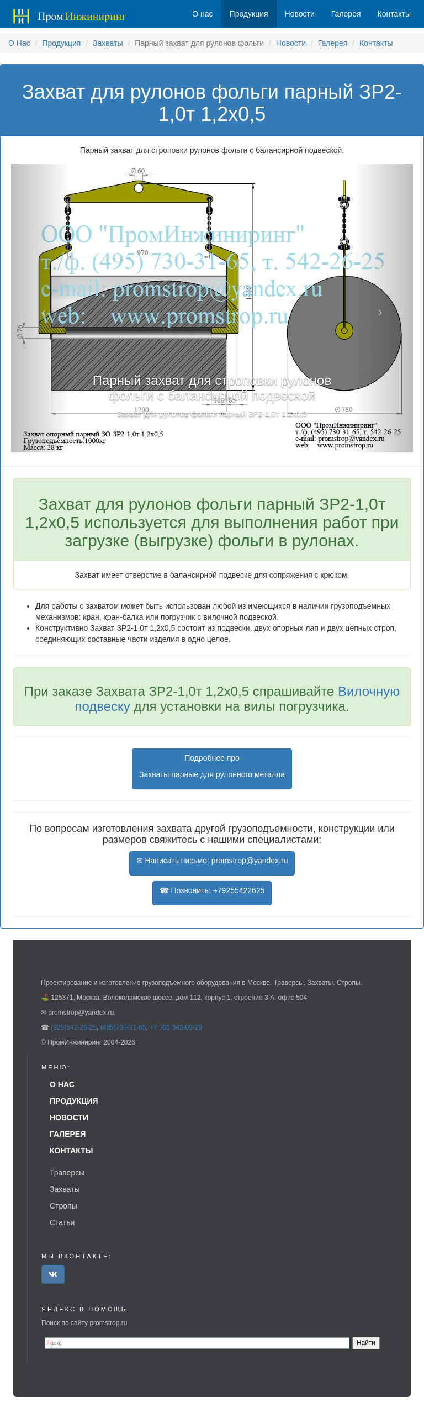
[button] (41, 308)
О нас (202, 13)
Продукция (61, 43)
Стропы (63, 1205)
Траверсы (67, 1172)
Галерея (333, 43)
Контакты (376, 43)
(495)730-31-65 (123, 1027)
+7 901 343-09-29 (176, 1027)
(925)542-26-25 (74, 1027)
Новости (291, 43)
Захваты (108, 43)
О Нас (19, 43)
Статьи (62, 1222)
